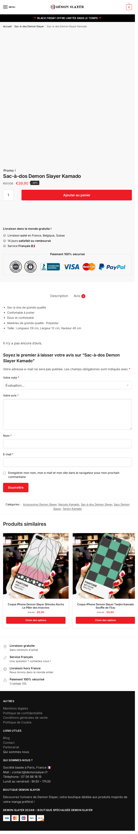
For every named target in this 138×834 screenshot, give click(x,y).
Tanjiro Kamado (72, 508)
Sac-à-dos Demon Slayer (29, 26)
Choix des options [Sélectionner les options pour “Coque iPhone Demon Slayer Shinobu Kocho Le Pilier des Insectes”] (35, 620)
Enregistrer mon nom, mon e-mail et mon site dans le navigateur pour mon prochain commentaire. (63, 475)
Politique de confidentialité (22, 713)
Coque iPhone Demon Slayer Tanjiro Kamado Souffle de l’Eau (105, 606)
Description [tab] (59, 296)
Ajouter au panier (76, 195)
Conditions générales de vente (25, 718)
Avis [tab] (77, 296)
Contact (9, 743)
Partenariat (11, 747)
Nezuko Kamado (68, 504)
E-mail (8, 454)
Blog (6, 738)
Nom (7, 435)
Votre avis (11, 395)
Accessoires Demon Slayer (40, 504)
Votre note (11, 377)
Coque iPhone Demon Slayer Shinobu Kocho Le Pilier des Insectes (36, 606)
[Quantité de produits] (8, 195)
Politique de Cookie (17, 722)
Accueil (7, 26)
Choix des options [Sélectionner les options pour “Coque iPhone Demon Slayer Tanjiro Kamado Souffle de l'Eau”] (105, 620)
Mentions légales (15, 708)
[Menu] (9, 7)
